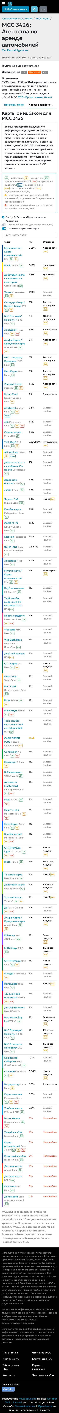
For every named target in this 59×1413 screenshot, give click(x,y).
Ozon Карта (11, 823)
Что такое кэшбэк (43, 1375)
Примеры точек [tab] (14, 104)
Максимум (10, 710)
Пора (7, 799)
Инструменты (11, 1358)
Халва (7, 292)
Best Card (10, 686)
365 (6, 421)
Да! (6, 907)
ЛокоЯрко (10, 560)
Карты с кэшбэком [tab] (41, 104)
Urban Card (11, 394)
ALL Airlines (11, 452)
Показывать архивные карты (23, 228)
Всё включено (12, 772)
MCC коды (42, 18)
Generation (10, 751)
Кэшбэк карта (12, 509)
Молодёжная (12, 1118)
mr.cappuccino (28, 1398)
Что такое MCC (41, 1352)
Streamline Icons (25, 1406)
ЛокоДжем (10, 329)
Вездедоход (11, 1084)
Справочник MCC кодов (17, 18)
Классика (10, 1186)
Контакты (9, 1375)
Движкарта (11, 1196)
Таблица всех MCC (11, 1367)
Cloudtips (8, 1389)
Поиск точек (10, 1352)
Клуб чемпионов (14, 588)
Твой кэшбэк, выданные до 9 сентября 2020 (13, 724)
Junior (7, 489)
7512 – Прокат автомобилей (35, 97)
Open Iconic (45, 1406)
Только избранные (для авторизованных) (30, 224)
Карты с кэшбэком (39, 57)
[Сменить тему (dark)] (43, 9)
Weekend (9, 629)
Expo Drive (10, 676)
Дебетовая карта (14, 884)
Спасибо (9, 1071)
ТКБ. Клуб (10, 442)
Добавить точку (15, 9)
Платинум (10, 761)
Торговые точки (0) (14, 57)
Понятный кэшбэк (15, 1156)
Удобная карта (13, 1108)
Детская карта (13, 1166)
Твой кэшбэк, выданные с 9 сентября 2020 (13, 602)
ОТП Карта (10, 663)
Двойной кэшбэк (14, 653)
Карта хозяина (13, 1094)
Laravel (17, 1402)
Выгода (8, 973)
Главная (9, 536)
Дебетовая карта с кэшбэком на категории (14, 278)
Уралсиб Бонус (13, 384)
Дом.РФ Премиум (14, 1007)
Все (7, 217)
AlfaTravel (10, 407)
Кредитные (12, 220)
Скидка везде (12, 432)
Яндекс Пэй (11, 499)
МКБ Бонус (10, 948)
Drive (7, 700)
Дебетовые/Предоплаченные (30, 217)
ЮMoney (9, 935)
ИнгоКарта (10, 371)
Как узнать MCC (42, 1358)
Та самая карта (13, 874)
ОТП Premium (12, 960)
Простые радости (14, 615)
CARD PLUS (11, 523)
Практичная (11, 809)
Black (7, 265)
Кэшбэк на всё (13, 834)
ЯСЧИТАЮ (10, 546)
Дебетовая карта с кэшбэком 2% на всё (14, 466)
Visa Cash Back (13, 639)
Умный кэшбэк (13, 1132)
